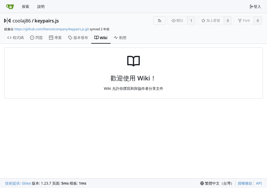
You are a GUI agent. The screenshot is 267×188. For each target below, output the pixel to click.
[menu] (217, 183)
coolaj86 (22, 20)
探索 (25, 6)
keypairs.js (47, 20)
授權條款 (245, 183)
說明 (41, 6)
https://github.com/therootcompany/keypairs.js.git (51, 29)
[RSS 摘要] (159, 20)
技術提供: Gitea (18, 183)
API (259, 183)
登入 (255, 6)
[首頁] (10, 6)
